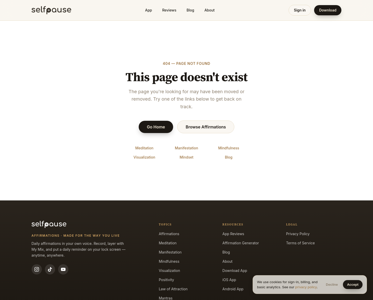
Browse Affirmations (206, 126)
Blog (190, 10)
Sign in (300, 10)
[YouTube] (63, 269)
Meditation (144, 148)
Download (328, 10)
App (148, 10)
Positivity (166, 280)
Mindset (187, 157)
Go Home (156, 126)
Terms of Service (300, 243)
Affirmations (169, 234)
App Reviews (233, 234)
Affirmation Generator (240, 243)
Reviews (169, 10)
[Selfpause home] (51, 10)
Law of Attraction (173, 289)
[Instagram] (37, 269)
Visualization (144, 157)
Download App (234, 270)
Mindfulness (228, 148)
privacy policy (306, 287)
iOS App (229, 280)
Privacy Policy (298, 234)
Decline (332, 284)
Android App (232, 289)
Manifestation (186, 148)
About (209, 10)
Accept (352, 284)
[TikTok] (50, 269)
